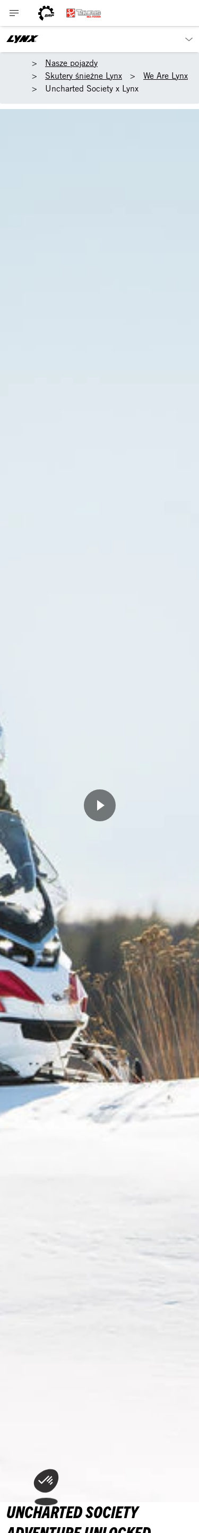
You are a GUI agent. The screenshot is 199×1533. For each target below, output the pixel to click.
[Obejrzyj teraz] (100, 805)
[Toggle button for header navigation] (14, 13)
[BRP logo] (46, 13)
